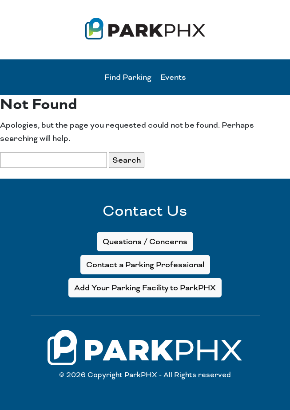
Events (173, 77)
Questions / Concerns (145, 241)
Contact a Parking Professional (145, 264)
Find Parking (127, 77)
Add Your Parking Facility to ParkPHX (145, 287)
